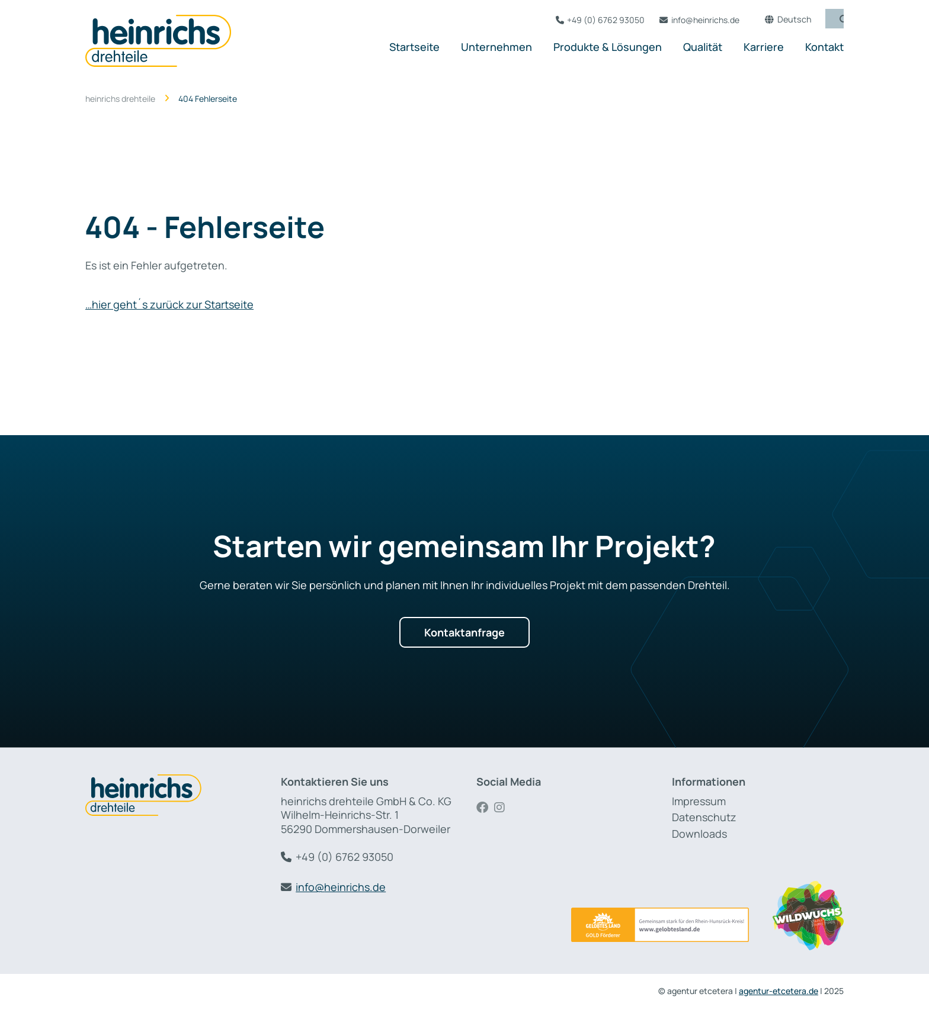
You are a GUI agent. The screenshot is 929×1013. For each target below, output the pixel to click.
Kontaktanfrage (464, 632)
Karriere (764, 47)
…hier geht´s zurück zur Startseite (169, 304)
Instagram (503, 807)
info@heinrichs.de (700, 19)
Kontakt (824, 47)
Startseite (414, 47)
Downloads (699, 834)
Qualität (702, 47)
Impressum (699, 801)
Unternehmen (496, 47)
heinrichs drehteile (120, 99)
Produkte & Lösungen (607, 47)
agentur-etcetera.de (778, 990)
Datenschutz (704, 817)
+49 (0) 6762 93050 (600, 19)
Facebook (485, 807)
